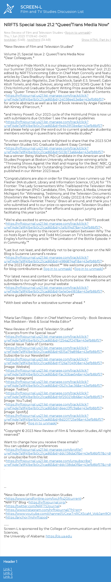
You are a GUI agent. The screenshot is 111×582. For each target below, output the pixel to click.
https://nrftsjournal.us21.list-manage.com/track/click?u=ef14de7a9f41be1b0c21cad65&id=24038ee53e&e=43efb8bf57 (54, 97)
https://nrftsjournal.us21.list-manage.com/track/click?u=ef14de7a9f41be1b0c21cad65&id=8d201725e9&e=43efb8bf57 (53, 417)
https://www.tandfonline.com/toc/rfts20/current (43, 499)
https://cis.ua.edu (59, 536)
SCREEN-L (31, 7)
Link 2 (8, 573)
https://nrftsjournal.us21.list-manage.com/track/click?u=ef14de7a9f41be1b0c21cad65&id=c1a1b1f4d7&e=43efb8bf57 (52, 225)
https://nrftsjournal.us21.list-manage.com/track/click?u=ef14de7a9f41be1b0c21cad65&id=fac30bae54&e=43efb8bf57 (53, 372)
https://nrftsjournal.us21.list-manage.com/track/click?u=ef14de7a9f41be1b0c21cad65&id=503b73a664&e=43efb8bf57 (53, 150)
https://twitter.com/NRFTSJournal (32, 506)
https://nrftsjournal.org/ (47, 502)
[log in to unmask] (77, 32)
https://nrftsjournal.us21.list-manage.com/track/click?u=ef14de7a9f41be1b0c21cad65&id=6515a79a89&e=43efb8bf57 (53, 350)
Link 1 (7, 569)
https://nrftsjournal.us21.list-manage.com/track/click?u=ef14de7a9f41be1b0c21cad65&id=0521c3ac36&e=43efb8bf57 (53, 384)
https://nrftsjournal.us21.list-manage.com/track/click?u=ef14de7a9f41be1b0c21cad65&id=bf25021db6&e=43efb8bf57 (53, 395)
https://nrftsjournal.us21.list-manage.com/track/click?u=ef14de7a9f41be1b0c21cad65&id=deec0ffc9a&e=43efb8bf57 (53, 406)
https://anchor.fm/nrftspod (26, 517)
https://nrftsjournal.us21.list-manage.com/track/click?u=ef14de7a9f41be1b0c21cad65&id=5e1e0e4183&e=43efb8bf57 (53, 289)
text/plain (10, 40)
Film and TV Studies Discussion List (52, 12)
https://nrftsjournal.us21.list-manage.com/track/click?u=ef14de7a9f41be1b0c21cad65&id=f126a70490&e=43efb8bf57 (53, 361)
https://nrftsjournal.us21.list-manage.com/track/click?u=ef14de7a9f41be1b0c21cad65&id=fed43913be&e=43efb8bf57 (53, 124)
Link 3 (8, 577)
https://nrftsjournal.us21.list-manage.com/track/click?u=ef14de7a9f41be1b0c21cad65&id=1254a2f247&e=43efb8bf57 (52, 338)
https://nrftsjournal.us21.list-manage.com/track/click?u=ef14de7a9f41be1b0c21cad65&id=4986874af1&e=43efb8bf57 (53, 259)
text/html (33, 40)
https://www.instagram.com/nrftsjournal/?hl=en (43, 510)
